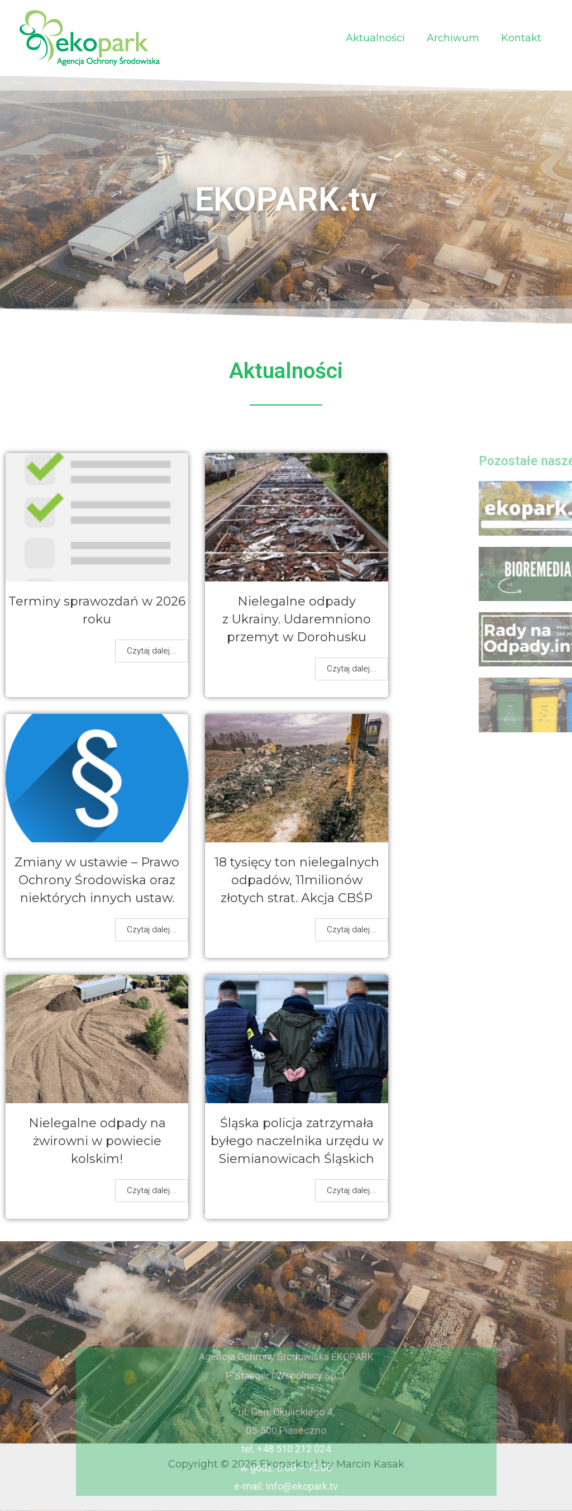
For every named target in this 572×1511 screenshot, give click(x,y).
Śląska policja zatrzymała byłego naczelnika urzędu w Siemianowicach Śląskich (297, 1141)
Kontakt (522, 38)
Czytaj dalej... (152, 651)
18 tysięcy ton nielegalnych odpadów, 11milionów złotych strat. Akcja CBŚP (296, 880)
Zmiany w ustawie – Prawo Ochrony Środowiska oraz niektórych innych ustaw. (97, 880)
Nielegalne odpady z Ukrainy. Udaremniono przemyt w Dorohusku (296, 619)
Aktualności (379, 38)
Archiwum (456, 38)
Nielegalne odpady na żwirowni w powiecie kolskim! (97, 1141)
